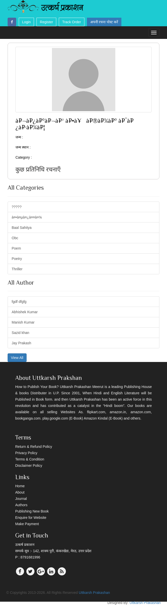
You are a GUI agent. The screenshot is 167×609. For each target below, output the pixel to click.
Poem (16, 248)
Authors (21, 505)
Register (46, 22)
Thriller (17, 269)
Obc (15, 238)
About (20, 492)
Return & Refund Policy (33, 447)
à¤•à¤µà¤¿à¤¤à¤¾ (27, 217)
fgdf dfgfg (19, 302)
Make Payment (27, 524)
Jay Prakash (21, 343)
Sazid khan (20, 333)
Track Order (71, 22)
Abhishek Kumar (25, 312)
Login (26, 22)
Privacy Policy (26, 453)
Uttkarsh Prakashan (94, 593)
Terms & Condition (29, 459)
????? (17, 207)
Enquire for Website (30, 518)
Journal (21, 499)
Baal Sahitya (22, 228)
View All (17, 358)
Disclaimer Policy (28, 466)
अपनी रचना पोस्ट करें (104, 22)
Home (20, 486)
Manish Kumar (23, 322)
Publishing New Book (32, 511)
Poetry (17, 259)
